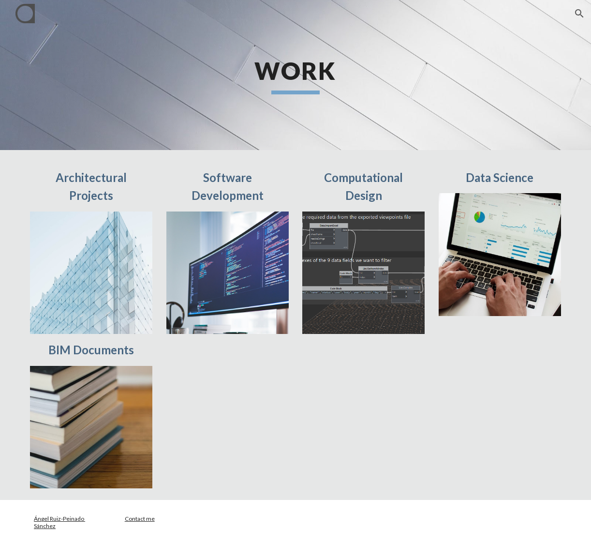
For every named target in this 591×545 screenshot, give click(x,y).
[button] (579, 13)
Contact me (140, 518)
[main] (296, 75)
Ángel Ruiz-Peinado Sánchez (59, 522)
